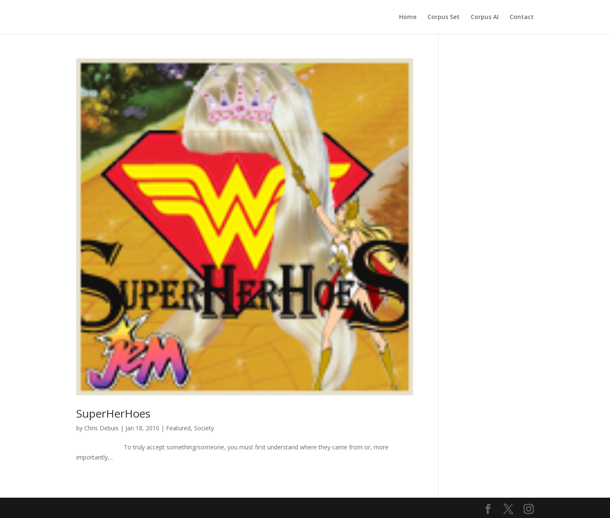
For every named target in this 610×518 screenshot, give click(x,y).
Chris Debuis (101, 428)
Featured (178, 428)
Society (204, 428)
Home (407, 17)
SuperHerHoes (113, 413)
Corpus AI (485, 17)
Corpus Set (443, 17)
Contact (522, 17)
